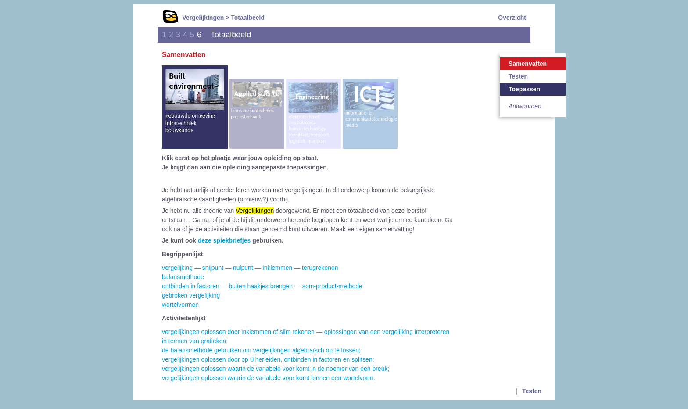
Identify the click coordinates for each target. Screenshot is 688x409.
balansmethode (183, 276)
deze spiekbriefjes (224, 240)
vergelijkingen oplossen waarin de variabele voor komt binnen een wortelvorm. (268, 377)
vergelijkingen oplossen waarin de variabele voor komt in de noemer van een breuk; (275, 368)
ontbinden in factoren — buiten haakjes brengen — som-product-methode (262, 286)
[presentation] (252, 359)
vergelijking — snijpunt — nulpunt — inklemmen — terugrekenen (250, 267)
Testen (518, 76)
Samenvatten (528, 63)
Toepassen (524, 89)
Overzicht (512, 17)
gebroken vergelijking (191, 295)
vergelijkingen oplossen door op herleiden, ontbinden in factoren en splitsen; (268, 359)
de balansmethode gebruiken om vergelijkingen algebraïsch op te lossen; (261, 350)
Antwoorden (525, 106)
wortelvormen (180, 304)
